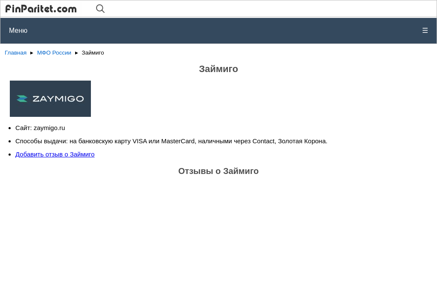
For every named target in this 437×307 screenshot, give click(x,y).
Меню (218, 30)
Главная (15, 52)
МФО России (54, 52)
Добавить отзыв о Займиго (55, 154)
